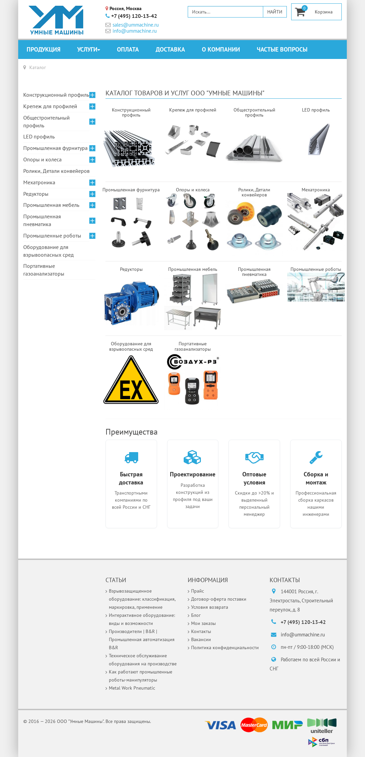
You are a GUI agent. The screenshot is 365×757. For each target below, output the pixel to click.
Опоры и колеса (42, 159)
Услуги (87, 49)
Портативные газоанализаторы (43, 269)
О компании (221, 49)
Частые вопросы (282, 49)
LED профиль (39, 136)
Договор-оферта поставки (218, 599)
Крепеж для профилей (50, 106)
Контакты (201, 631)
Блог (196, 615)
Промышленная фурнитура (55, 148)
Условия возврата (209, 607)
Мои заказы (203, 623)
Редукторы (36, 193)
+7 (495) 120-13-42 (131, 16)
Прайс (197, 591)
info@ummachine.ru (131, 30)
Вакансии (201, 639)
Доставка (170, 49)
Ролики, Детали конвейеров (56, 170)
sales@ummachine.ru (132, 24)
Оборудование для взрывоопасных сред (48, 251)
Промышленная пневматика (42, 220)
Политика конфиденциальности (225, 647)
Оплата (128, 49)
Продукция (43, 49)
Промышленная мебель (51, 204)
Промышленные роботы (52, 235)
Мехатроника (39, 182)
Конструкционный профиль (56, 94)
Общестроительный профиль (46, 121)
